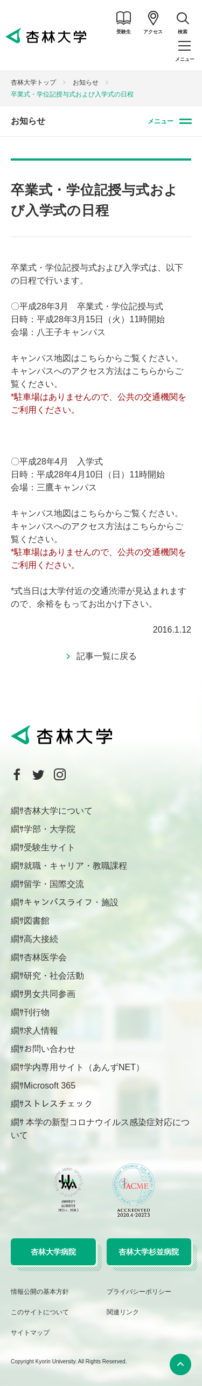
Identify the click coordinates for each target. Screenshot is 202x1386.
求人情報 (41, 1030)
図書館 (37, 920)
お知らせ (86, 82)
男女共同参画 (49, 994)
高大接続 (41, 939)
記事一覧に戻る (106, 656)
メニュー (160, 121)
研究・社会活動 (54, 975)
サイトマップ (30, 1332)
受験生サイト (49, 847)
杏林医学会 (45, 957)
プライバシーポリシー (139, 1291)
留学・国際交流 (54, 884)
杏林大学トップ (33, 82)
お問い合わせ (49, 1049)
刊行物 (37, 1012)
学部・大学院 (49, 829)
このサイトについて (40, 1312)
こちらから (101, 358)
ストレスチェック (58, 1103)
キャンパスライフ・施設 (71, 902)
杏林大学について (58, 810)
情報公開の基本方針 (40, 1291)
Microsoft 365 (49, 1085)
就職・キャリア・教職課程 (75, 865)
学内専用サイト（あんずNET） (84, 1067)
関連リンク (123, 1312)
